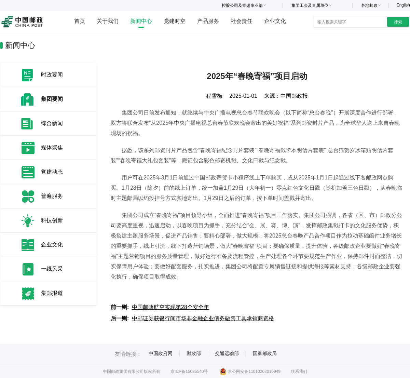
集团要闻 (52, 99)
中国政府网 (161, 353)
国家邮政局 (265, 353)
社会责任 (241, 21)
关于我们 (108, 21)
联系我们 (299, 371)
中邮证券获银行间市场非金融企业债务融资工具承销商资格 (203, 318)
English (403, 5)
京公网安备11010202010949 (250, 371)
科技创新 (52, 220)
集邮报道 (52, 293)
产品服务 (208, 21)
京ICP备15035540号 (189, 371)
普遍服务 (52, 196)
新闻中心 (141, 21)
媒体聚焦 (52, 147)
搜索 (398, 22)
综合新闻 (52, 123)
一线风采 (52, 269)
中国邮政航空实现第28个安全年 (170, 307)
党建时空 (175, 21)
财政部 (194, 353)
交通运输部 (227, 353)
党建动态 (52, 172)
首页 (79, 21)
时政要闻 (52, 75)
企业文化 (275, 21)
